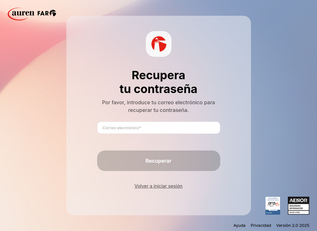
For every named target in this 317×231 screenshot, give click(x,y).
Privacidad (261, 225)
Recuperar (158, 161)
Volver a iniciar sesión (158, 186)
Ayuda (239, 225)
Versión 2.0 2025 (292, 225)
